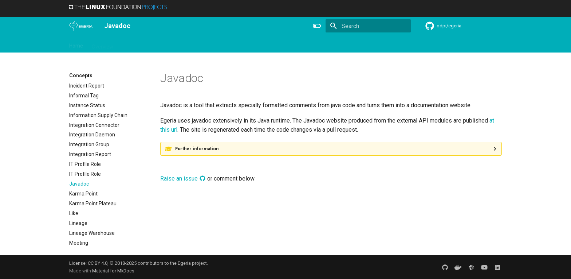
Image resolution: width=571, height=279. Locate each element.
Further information (196, 148)
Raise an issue (183, 178)
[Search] (368, 25)
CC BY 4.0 (97, 263)
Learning (153, 44)
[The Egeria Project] (80, 26)
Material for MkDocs (113, 271)
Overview (102, 44)
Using (128, 44)
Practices (341, 44)
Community (185, 44)
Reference (279, 44)
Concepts (311, 44)
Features (248, 44)
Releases (218, 44)
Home (76, 44)
